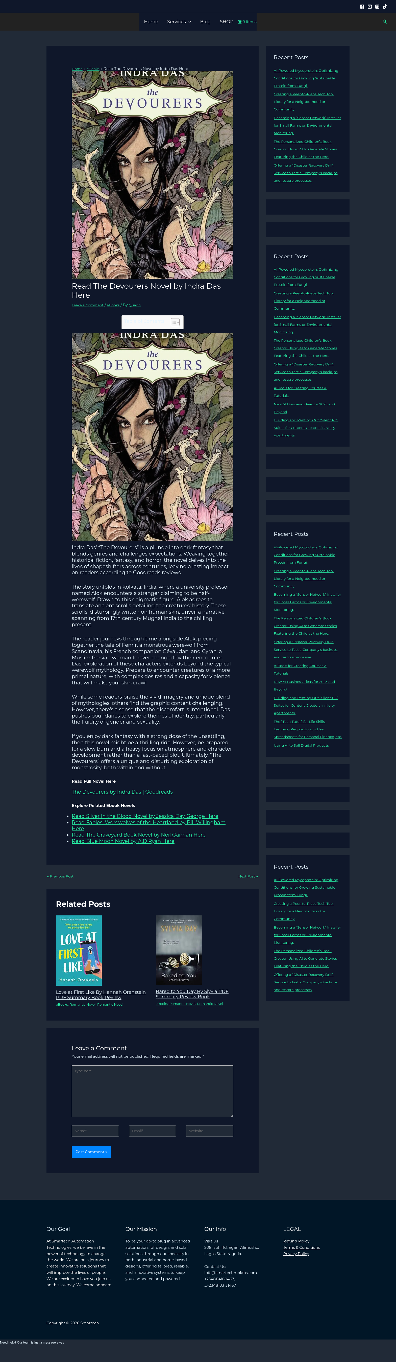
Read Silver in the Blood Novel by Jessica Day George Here (145, 816)
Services (179, 22)
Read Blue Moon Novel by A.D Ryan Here (123, 841)
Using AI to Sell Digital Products (304, 775)
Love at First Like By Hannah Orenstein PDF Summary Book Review (95, 998)
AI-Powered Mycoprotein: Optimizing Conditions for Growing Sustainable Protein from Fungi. (307, 78)
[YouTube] (369, 6)
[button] (188, 22)
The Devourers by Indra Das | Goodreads (122, 792)
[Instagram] (377, 6)
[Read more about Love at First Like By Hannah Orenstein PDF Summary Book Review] (79, 951)
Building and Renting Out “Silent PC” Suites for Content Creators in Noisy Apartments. (305, 443)
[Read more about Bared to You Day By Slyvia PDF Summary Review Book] (179, 950)
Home (151, 22)
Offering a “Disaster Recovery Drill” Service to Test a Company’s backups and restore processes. (306, 180)
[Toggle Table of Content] (172, 322)
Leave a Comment (89, 304)
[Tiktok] (385, 6)
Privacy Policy (296, 1264)
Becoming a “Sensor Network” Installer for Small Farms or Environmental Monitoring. (302, 125)
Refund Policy (296, 1252)
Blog (205, 22)
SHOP (227, 22)
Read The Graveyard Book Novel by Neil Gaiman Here (139, 835)
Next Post (247, 876)
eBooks (116, 304)
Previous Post (61, 876)
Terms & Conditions (301, 1258)
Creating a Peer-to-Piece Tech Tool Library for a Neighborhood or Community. (306, 101)
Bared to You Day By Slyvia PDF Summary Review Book (195, 994)
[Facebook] (362, 6)
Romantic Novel (85, 1010)
